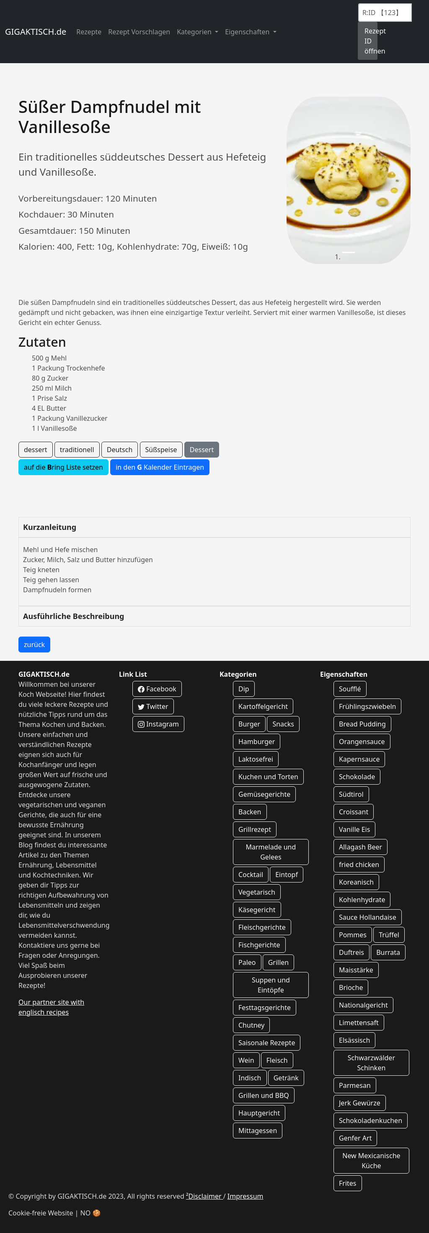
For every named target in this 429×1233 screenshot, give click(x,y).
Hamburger (256, 741)
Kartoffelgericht (263, 706)
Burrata (388, 952)
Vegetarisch (256, 892)
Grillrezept (254, 829)
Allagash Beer (360, 847)
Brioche (351, 987)
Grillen (278, 962)
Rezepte (88, 31)
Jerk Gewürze (359, 1103)
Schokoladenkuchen (370, 1120)
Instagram (158, 724)
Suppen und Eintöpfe (271, 985)
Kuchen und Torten (268, 776)
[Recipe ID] (385, 12)
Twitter (153, 706)
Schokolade (357, 776)
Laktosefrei (255, 759)
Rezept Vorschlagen (139, 31)
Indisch (249, 1077)
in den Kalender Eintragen (160, 467)
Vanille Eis (354, 829)
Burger (249, 724)
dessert (35, 449)
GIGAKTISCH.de (35, 31)
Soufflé (350, 688)
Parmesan (355, 1085)
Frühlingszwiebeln (367, 706)
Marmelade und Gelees (271, 852)
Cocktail (250, 874)
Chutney (251, 1025)
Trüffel (389, 934)
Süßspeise (161, 449)
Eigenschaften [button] (248, 31)
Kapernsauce (359, 759)
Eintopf (286, 874)
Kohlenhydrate (362, 899)
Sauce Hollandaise (367, 917)
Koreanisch (356, 882)
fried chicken (359, 864)
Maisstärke (356, 970)
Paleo (247, 962)
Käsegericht (257, 909)
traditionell (77, 449)
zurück (34, 644)
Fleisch (277, 1060)
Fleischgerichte (262, 927)
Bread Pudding (362, 724)
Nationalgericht (363, 1005)
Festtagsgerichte (264, 1007)
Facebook (157, 688)
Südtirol (351, 794)
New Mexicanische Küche (371, 1160)
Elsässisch (354, 1040)
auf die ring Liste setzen (63, 467)
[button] (296, 180)
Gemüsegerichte (264, 794)
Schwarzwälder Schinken (371, 1062)
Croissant (353, 811)
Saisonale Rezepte (266, 1042)
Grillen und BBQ (263, 1095)
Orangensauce (362, 741)
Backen (249, 811)
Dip (243, 688)
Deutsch (120, 449)
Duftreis (351, 952)
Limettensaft (359, 1022)
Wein (246, 1060)
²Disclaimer (204, 1196)
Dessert (202, 449)
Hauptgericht (259, 1113)
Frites (348, 1183)
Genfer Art (355, 1138)
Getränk (286, 1077)
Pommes (353, 934)
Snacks (283, 724)
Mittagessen (257, 1130)
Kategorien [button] (195, 31)
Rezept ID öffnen (370, 41)
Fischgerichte (259, 944)
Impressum (245, 1196)
